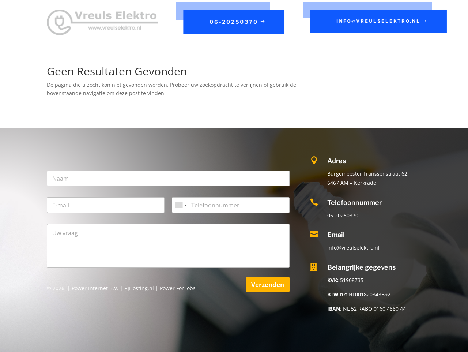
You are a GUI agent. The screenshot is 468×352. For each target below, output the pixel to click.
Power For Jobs (178, 288)
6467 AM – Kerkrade (351, 182)
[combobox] (180, 205)
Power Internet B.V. (95, 288)
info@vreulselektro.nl (378, 21)
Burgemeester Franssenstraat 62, (368, 173)
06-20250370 (234, 22)
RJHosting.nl (139, 288)
